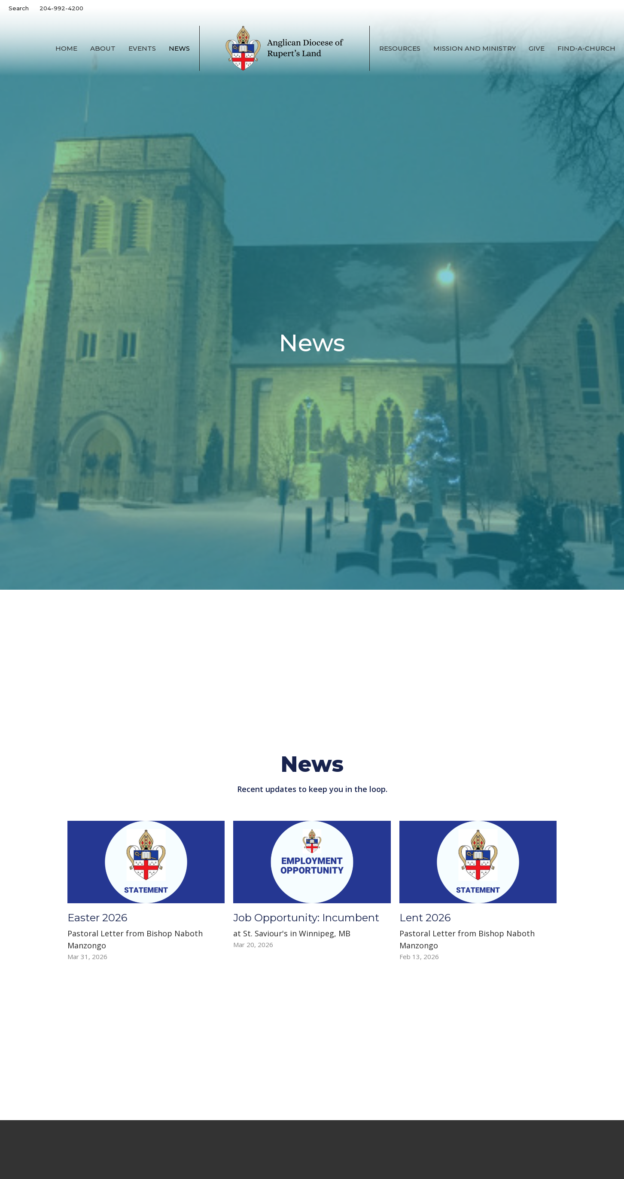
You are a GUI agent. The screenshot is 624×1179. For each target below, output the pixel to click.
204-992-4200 (61, 8)
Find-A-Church (586, 48)
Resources (399, 48)
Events (142, 48)
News (179, 48)
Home (66, 48)
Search (19, 8)
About (103, 48)
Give (537, 48)
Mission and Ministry (474, 48)
